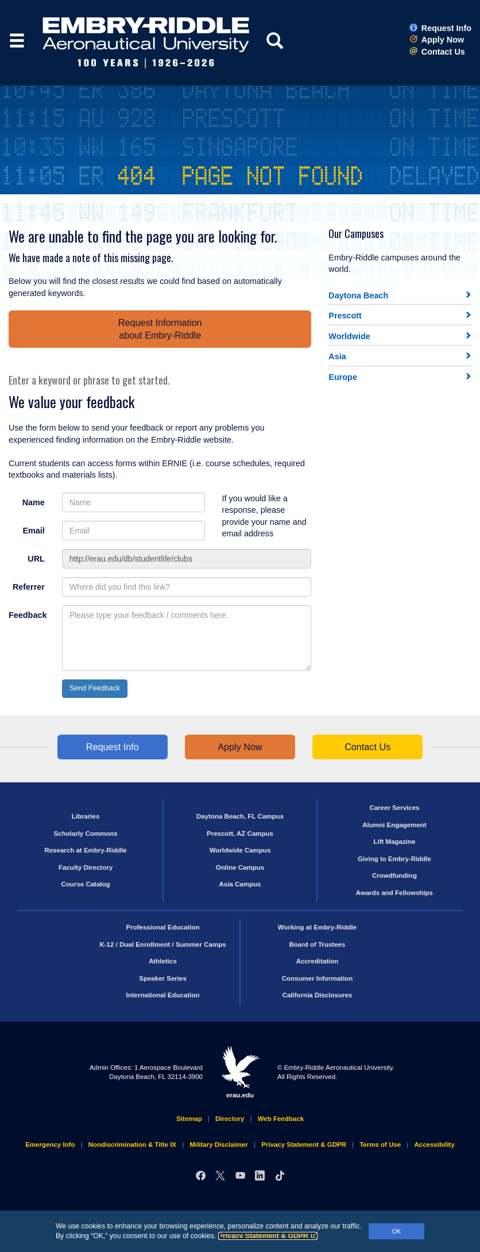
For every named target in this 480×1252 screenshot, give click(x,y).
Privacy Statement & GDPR (268, 1236)
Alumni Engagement (394, 824)
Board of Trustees (317, 944)
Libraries (86, 816)
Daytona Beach (358, 295)
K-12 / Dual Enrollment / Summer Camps (162, 944)
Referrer (29, 587)
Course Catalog (85, 884)
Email (33, 530)
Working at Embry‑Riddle (317, 927)
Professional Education (163, 927)
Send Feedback (94, 688)
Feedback (28, 615)
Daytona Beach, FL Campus (240, 816)
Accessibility (434, 1144)
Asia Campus (240, 884)
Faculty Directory (86, 867)
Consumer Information (317, 978)
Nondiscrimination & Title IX (132, 1144)
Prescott (345, 315)
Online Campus (240, 867)
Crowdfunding (394, 875)
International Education (163, 995)
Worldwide (349, 336)
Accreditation (317, 961)
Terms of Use (380, 1144)
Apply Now (436, 39)
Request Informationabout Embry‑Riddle (160, 328)
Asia (337, 356)
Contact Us (437, 51)
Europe (342, 377)
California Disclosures (317, 995)
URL (36, 558)
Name (33, 502)
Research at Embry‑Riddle (85, 850)
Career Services (394, 807)
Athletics (163, 961)
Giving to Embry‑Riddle (394, 858)
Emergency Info (50, 1144)
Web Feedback (281, 1118)
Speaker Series (163, 978)
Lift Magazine (394, 841)
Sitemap (189, 1118)
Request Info (440, 28)
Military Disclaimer (218, 1144)
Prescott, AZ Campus (240, 833)
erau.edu (240, 1072)
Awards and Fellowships (394, 892)
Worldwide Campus (240, 850)
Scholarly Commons (85, 833)
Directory (230, 1118)
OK (396, 1231)
